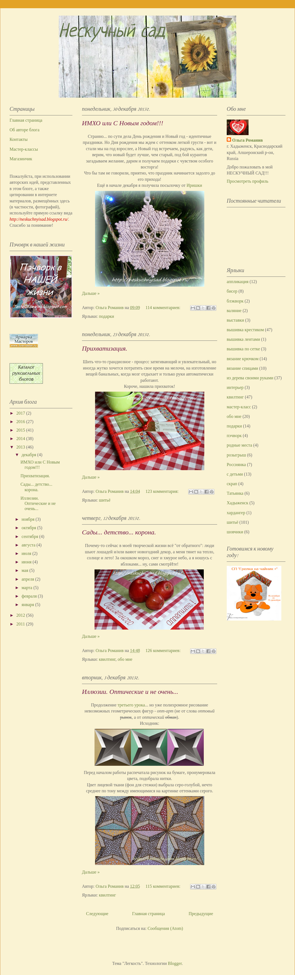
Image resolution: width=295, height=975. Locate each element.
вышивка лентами (243, 339)
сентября (30, 536)
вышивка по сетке (243, 349)
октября (29, 527)
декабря (29, 454)
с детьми (235, 474)
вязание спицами (242, 368)
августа (29, 545)
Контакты (19, 139)
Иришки (194, 185)
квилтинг (107, 659)
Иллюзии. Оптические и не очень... (130, 691)
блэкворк (235, 301)
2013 (21, 447)
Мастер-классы (24, 149)
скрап (232, 483)
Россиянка (236, 464)
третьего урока (131, 705)
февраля (30, 596)
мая (25, 570)
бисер (232, 291)
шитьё (104, 500)
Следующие (97, 913)
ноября (29, 519)
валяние (234, 310)
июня (27, 562)
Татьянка (235, 493)
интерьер (235, 387)
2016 (21, 421)
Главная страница (148, 913)
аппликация (238, 281)
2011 (21, 624)
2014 (21, 438)
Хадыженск (237, 502)
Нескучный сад (112, 32)
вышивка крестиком (245, 329)
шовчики (235, 531)
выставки (235, 320)
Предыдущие (201, 913)
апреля (28, 579)
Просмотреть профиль (247, 181)
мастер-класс (239, 406)
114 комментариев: (164, 307)
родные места (239, 445)
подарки (106, 316)
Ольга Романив (247, 140)
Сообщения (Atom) (165, 928)
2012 (21, 615)
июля (27, 553)
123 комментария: (163, 491)
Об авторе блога (24, 129)
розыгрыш (236, 455)
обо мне (125, 659)
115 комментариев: (164, 886)
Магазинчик (21, 158)
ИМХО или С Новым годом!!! (122, 123)
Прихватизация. (104, 348)
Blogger (175, 963)
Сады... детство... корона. (119, 532)
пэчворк (234, 435)
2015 (21, 430)
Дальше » (91, 293)
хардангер (236, 512)
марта (27, 587)
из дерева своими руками (250, 378)
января (28, 604)
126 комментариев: (164, 650)
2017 (21, 413)
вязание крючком (242, 358)
